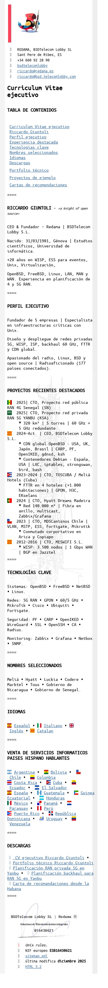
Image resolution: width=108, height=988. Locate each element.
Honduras (55, 797)
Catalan (45, 730)
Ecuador (18, 787)
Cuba (57, 782)
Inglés (16, 730)
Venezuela (20, 823)
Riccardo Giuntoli (29, 131)
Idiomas (18, 157)
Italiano (53, 725)
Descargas (20, 162)
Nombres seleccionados (34, 152)
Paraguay (19, 808)
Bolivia (59, 771)
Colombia (46, 777)
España (21, 792)
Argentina (24, 771)
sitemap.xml (36, 955)
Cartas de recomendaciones (38, 184)
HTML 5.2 (33, 966)
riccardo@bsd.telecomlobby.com (46, 76)
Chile (15, 777)
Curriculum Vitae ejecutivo (39, 126)
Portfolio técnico (29, 170)
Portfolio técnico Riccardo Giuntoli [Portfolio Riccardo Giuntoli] (50, 862)
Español (22, 725)
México (21, 802)
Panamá (51, 802)
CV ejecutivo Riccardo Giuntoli (45, 857)
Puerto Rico (26, 813)
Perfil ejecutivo (28, 136)
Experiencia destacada (34, 141)
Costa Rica (25, 782)
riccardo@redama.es (35, 70)
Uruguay (54, 818)
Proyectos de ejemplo (33, 177)
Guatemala (54, 792)
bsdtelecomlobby (32, 65)
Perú (48, 808)
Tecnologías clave (29, 147)
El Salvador (54, 787)
